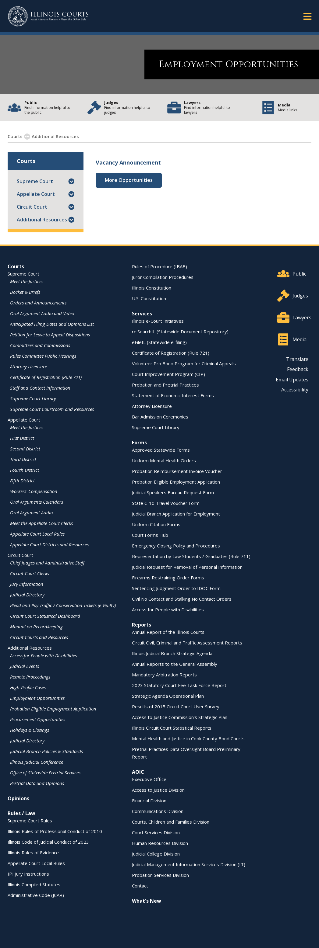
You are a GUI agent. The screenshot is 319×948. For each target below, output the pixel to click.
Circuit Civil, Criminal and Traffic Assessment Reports (187, 642)
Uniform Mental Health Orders (164, 460)
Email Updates (292, 379)
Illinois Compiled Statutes (34, 884)
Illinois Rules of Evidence (33, 852)
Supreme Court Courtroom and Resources (52, 409)
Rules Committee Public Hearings (43, 355)
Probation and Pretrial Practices (165, 384)
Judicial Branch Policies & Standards (46, 751)
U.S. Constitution (149, 298)
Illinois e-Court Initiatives (158, 321)
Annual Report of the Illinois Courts (168, 632)
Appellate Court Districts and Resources (49, 544)
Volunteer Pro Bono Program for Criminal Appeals (184, 363)
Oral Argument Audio (31, 512)
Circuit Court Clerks (29, 573)
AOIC (138, 771)
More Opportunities (129, 179)
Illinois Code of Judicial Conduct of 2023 (48, 842)
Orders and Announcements (38, 302)
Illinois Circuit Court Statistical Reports (171, 727)
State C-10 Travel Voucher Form (166, 503)
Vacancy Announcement (128, 162)
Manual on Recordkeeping (36, 626)
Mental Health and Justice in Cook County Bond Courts (188, 738)
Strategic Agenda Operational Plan (168, 696)
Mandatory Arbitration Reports (164, 674)
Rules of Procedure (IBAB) (159, 266)
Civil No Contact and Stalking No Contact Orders (182, 599)
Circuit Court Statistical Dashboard (45, 616)
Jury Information (26, 584)
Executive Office (149, 779)
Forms (139, 442)
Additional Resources (42, 219)
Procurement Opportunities (37, 719)
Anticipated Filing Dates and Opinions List (52, 324)
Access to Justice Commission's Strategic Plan (179, 717)
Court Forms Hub (150, 535)
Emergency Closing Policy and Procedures (176, 545)
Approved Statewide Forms (161, 449)
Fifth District (22, 480)
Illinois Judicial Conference (36, 762)
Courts (16, 266)
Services (142, 313)
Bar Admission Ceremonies (160, 416)
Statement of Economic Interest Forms (173, 395)
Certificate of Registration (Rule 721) (46, 377)
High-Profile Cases (28, 687)
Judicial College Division (156, 853)
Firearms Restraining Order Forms (168, 577)
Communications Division (157, 811)
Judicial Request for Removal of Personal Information (187, 567)
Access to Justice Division (158, 790)
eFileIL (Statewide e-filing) (159, 342)
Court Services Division (156, 832)
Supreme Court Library (33, 398)
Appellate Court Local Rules (37, 533)
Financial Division (149, 800)
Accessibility (294, 389)
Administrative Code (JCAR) (36, 895)
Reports (141, 624)
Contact (140, 885)
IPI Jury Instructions (28, 873)
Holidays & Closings (29, 730)
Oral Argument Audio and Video (42, 313)
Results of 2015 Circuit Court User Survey (175, 706)
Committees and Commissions (40, 345)
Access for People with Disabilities (43, 655)
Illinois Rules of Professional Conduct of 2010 (55, 831)
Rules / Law (21, 813)
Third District (23, 459)
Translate (297, 359)
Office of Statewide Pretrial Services (45, 772)
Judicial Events (24, 666)
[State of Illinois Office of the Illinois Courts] (48, 16)
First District (22, 438)
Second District (25, 448)
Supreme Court (35, 181)
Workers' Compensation (33, 491)
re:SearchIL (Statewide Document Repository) (180, 331)
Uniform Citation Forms (156, 524)
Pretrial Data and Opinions (37, 783)
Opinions (18, 798)
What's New (146, 900)
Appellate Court (36, 193)
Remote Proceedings (30, 676)
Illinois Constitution (151, 287)
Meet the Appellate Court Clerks (41, 523)
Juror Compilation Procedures (162, 277)
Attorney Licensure (28, 366)
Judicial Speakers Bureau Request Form (173, 492)
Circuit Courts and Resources (39, 637)
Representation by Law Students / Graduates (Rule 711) (191, 556)
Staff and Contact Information (40, 387)
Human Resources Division (160, 843)
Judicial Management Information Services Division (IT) (188, 864)
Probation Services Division (160, 875)
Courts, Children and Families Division (170, 821)
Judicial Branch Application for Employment (176, 513)
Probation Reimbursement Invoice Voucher (177, 471)
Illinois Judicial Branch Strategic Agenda (172, 653)
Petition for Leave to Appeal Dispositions (50, 334)
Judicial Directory (27, 594)
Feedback (297, 369)
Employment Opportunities (111, 136)
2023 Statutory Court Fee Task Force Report (179, 685)
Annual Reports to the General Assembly (174, 664)
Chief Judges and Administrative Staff (47, 562)
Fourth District (24, 470)
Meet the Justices (26, 281)
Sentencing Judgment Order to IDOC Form (176, 588)
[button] (71, 181)
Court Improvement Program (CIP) (168, 374)
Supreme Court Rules (30, 820)
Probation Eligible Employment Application (53, 708)
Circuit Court (32, 206)
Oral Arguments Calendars (36, 501)
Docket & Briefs (25, 292)
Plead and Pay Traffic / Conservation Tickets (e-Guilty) (63, 605)
